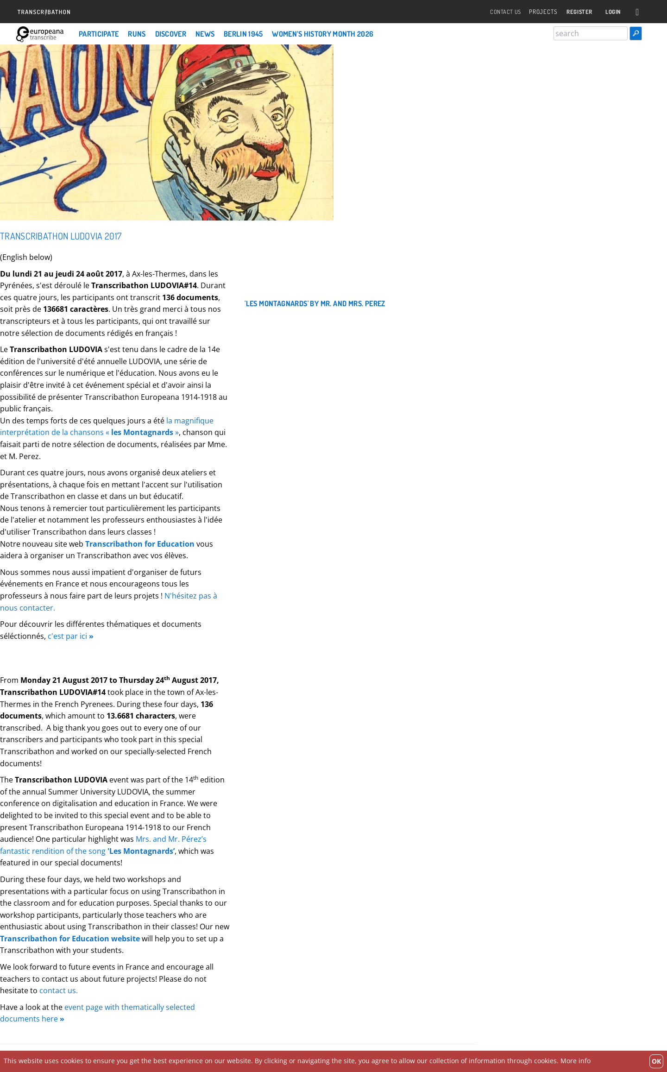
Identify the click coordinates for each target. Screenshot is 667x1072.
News (204, 33)
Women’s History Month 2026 (322, 33)
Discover (170, 33)
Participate (99, 33)
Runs (136, 33)
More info (575, 1060)
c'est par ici (71, 636)
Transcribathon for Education (140, 544)
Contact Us (496, 12)
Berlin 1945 (243, 33)
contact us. (58, 990)
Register (574, 12)
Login (612, 12)
